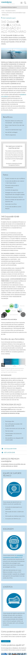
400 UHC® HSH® (9, 452)
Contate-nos (5, 641)
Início (3, 10)
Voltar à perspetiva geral (8, 18)
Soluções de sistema (10, 10)
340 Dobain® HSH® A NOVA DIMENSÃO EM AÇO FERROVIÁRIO (13, 14)
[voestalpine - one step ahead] (8, 2)
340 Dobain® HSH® (10, 449)
